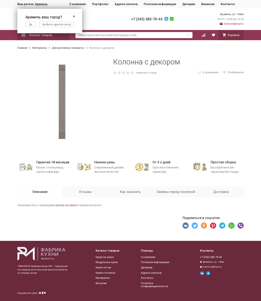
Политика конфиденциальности (154, 285)
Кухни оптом (103, 267)
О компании (77, 4)
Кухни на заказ (105, 257)
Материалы (39, 47)
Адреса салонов (126, 4)
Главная (22, 47)
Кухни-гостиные (105, 272)
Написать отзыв (146, 72)
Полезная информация (160, 4)
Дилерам (188, 4)
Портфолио (100, 4)
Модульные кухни (107, 262)
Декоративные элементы (68, 47)
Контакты (228, 4)
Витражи (101, 283)
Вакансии (208, 4)
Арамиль (41, 4)
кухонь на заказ (66, 205)
